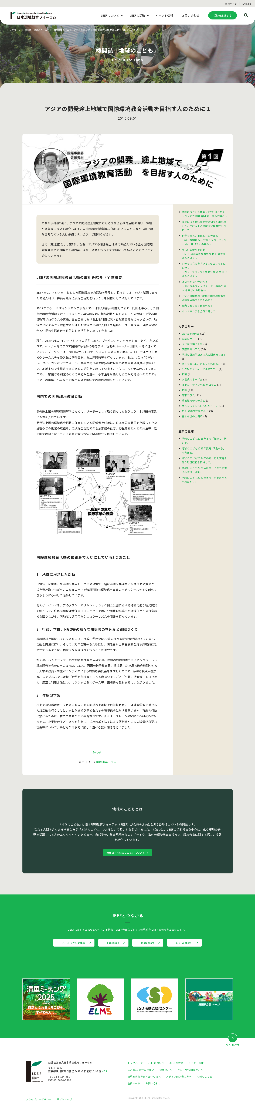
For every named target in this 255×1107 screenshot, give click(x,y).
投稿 (184, 370)
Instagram (149, 942)
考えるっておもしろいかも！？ (200, 400)
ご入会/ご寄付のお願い (141, 1070)
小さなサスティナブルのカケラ (200, 364)
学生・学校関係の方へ (190, 1070)
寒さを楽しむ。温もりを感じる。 (201, 359)
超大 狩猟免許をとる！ (195, 405)
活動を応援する (223, 15)
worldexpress (191, 330)
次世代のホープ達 (192, 375)
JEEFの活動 (177, 1063)
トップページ (14, 30)
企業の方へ (166, 1070)
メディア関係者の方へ (179, 1076)
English (247, 3)
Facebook (111, 942)
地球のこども (204, 1076)
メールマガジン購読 (68, 942)
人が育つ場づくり (192, 340)
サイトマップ (64, 1099)
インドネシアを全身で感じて (199, 308)
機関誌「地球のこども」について (125, 852)
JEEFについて (156, 1063)
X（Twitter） (189, 942)
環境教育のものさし (193, 395)
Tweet (97, 752)
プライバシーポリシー (39, 1099)
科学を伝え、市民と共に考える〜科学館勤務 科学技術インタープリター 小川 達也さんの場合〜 (204, 239)
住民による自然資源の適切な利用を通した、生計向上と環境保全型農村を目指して (204, 225)
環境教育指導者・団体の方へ (144, 1076)
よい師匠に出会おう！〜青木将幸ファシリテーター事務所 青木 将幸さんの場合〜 (204, 283)
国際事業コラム (65, 30)
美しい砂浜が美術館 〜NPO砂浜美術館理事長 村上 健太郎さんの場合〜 (204, 252)
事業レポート (190, 335)
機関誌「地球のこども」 (39, 30)
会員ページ (231, 3)
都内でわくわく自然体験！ (197, 302)
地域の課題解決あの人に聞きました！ (204, 350)
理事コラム (188, 390)
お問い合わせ (153, 1083)
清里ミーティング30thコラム (199, 380)
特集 (184, 385)
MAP (105, 1071)
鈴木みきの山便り (192, 410)
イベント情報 (197, 1063)
